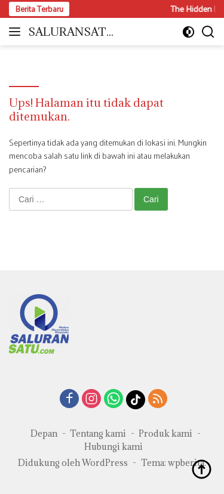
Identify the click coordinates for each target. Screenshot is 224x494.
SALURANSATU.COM (73, 32)
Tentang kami (98, 433)
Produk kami (165, 433)
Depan (43, 433)
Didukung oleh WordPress (73, 462)
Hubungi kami (113, 446)
